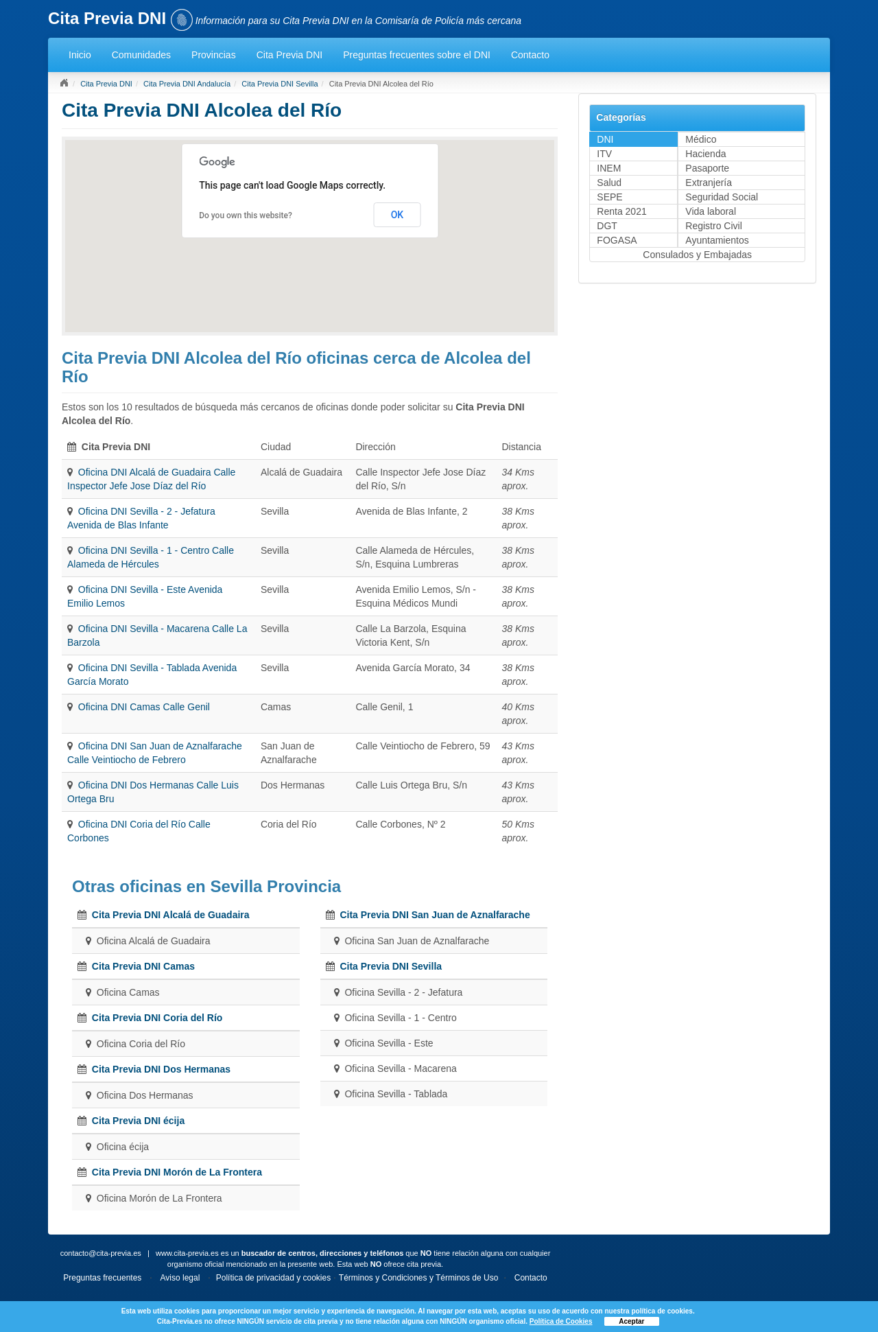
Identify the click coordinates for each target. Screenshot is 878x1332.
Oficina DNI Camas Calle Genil (144, 706)
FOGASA (617, 240)
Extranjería (708, 182)
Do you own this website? (245, 215)
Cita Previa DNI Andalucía (186, 84)
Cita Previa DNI (289, 54)
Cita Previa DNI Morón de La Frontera (177, 1172)
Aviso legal (180, 1278)
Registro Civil (713, 225)
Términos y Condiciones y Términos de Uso (419, 1278)
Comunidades (141, 54)
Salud (609, 182)
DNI (605, 139)
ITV (604, 153)
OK (397, 214)
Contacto (530, 54)
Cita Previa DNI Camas (143, 966)
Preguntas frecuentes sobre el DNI (416, 54)
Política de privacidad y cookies (273, 1278)
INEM (609, 168)
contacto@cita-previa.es (100, 1253)
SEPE (609, 196)
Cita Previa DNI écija (138, 1120)
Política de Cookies (561, 1321)
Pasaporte (707, 168)
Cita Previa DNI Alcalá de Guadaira (171, 914)
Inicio (80, 54)
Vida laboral (710, 211)
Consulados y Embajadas (697, 254)
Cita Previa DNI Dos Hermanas (161, 1069)
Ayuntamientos (716, 240)
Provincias (213, 54)
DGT (607, 225)
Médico (700, 139)
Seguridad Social (721, 196)
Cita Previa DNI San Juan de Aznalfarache (435, 914)
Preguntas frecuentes (102, 1278)
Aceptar (631, 1321)
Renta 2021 (621, 211)
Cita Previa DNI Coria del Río (157, 1017)
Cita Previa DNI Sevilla (279, 84)
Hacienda (705, 153)
